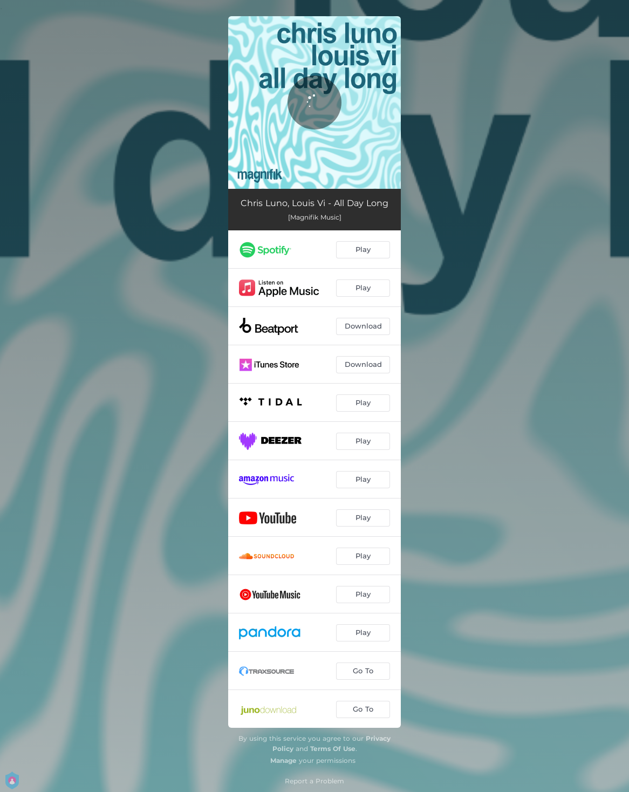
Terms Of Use (332, 749)
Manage (283, 760)
